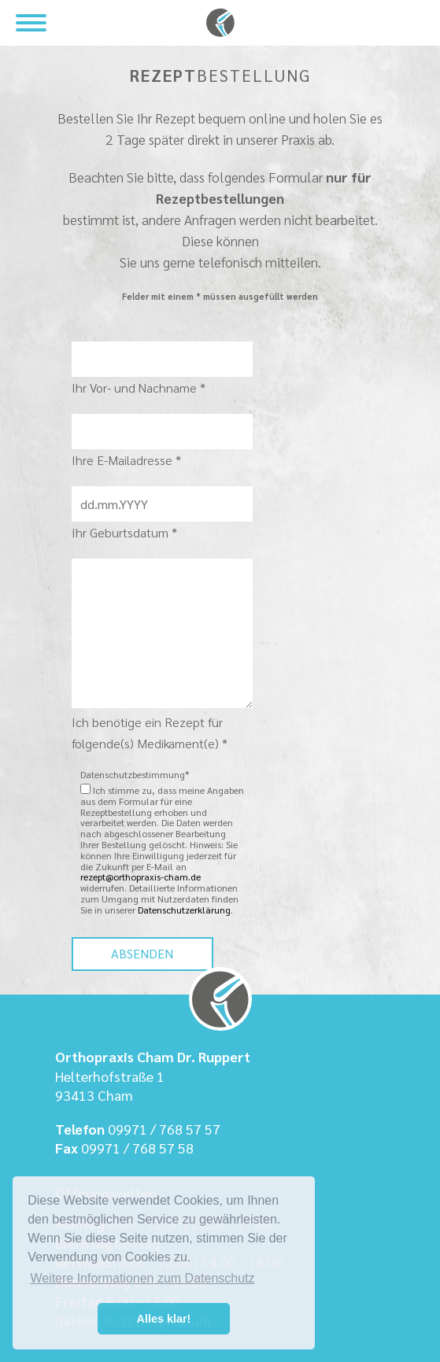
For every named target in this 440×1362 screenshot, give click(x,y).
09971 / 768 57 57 (164, 1129)
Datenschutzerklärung (184, 909)
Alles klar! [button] (164, 1318)
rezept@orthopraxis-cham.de (140, 876)
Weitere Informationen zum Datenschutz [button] (142, 1278)
